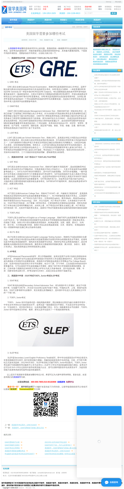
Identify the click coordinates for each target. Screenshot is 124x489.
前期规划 (108, 7)
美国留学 (21, 488)
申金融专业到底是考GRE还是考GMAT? (20, 454)
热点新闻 (96, 70)
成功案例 (67, 9)
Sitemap (108, 2)
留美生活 (117, 9)
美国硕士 (63, 21)
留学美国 (13, 21)
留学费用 (77, 9)
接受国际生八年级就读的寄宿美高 (105, 173)
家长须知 (96, 202)
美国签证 (88, 9)
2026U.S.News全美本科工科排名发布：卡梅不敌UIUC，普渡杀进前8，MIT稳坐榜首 (107, 118)
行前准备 (108, 9)
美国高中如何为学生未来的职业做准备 (106, 212)
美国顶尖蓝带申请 (111, 61)
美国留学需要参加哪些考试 (15, 451)
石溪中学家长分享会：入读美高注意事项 (107, 236)
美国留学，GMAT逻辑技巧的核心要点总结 (28, 428)
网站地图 (118, 2)
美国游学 (97, 21)
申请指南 (117, 7)
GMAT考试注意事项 (12, 448)
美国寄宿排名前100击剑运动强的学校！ (107, 244)
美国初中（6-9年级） (103, 52)
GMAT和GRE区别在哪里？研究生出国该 (60, 454)
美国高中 (31, 21)
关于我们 (37, 7)
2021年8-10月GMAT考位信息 (56, 442)
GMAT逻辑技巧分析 (12, 442)
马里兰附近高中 (102, 59)
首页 (73, 27)
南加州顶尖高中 (98, 61)
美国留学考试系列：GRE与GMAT (24, 425)
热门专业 (67, 7)
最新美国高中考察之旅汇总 (101, 49)
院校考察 (88, 7)
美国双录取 (79, 21)
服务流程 (37, 9)
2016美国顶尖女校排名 (100, 64)
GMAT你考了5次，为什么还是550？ (58, 445)
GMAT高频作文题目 (12, 445)
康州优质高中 (113, 59)
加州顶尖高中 (103, 57)
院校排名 (77, 7)
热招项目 (96, 139)
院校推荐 (96, 27)
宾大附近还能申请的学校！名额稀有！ (106, 233)
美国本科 (48, 21)
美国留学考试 (16, 48)
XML (33, 488)
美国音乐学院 (108, 54)
